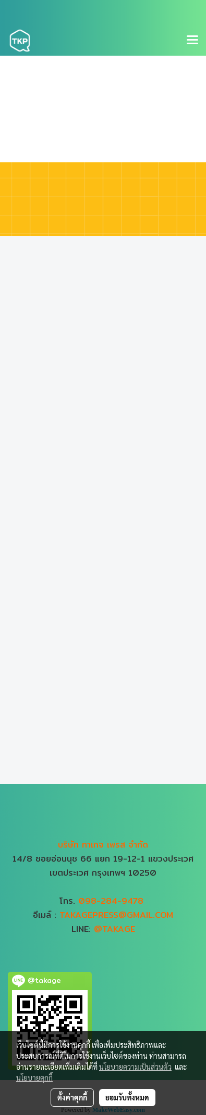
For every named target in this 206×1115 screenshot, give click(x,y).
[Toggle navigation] (192, 40)
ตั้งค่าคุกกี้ (72, 1097)
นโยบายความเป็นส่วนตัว (135, 1066)
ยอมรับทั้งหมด (127, 1097)
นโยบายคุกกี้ (34, 1077)
